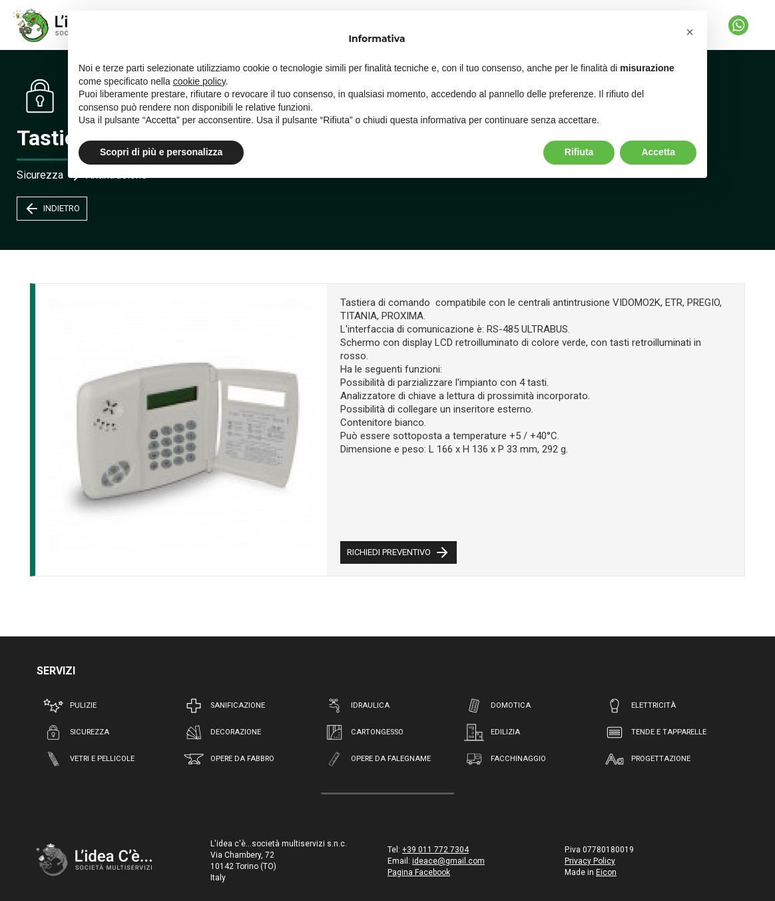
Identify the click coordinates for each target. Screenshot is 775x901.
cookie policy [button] (199, 81)
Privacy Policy (590, 861)
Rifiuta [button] (579, 152)
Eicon (606, 872)
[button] (689, 32)
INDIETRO (52, 209)
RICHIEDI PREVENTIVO (398, 552)
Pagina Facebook (419, 872)
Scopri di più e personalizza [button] (161, 152)
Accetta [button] (658, 152)
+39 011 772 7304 (435, 849)
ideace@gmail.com (448, 861)
